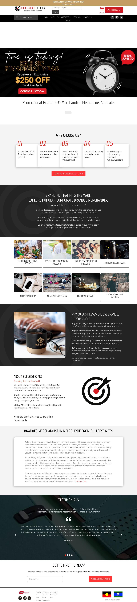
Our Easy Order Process (44, 581)
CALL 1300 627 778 (114, 10)
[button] (68, 47)
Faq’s (52, 17)
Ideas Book (77, 17)
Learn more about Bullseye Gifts (68, 141)
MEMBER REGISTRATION (100, 546)
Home (46, 17)
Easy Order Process (64, 17)
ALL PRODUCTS (24, 17)
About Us (87, 17)
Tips (43, 587)
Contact (68, 21)
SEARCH (55, 12)
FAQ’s (43, 576)
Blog (43, 589)
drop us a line (81, 449)
